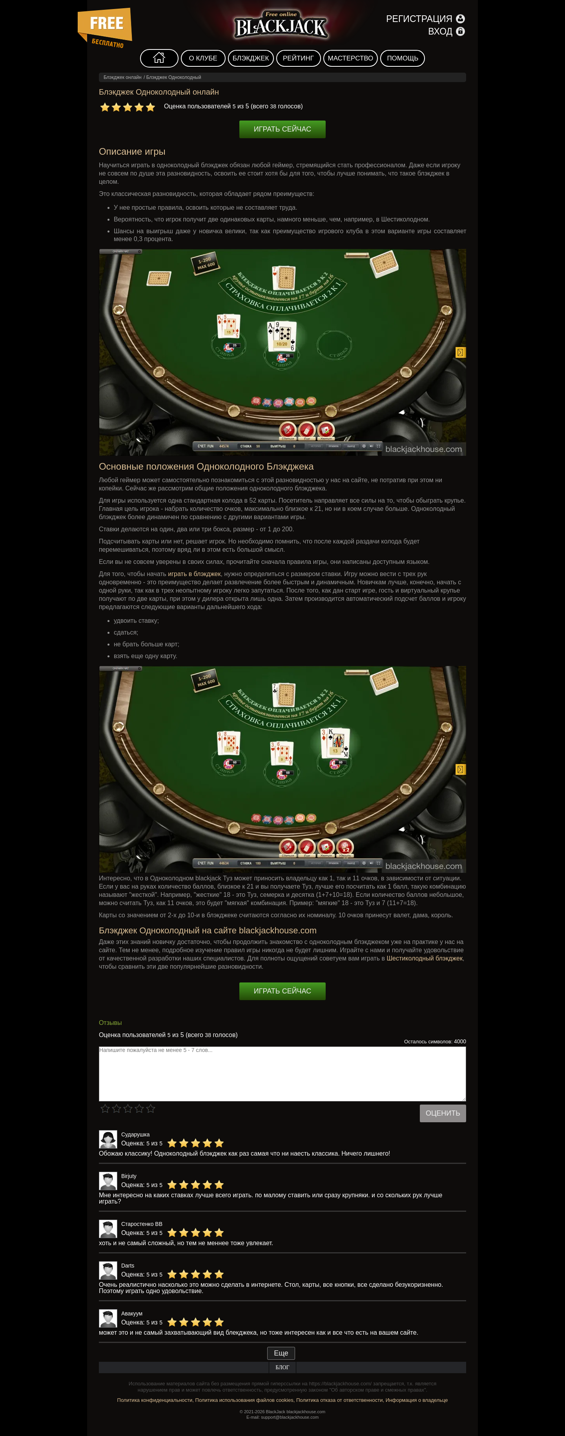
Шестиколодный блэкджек (424, 958)
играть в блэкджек (194, 574)
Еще (281, 1353)
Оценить (443, 1113)
